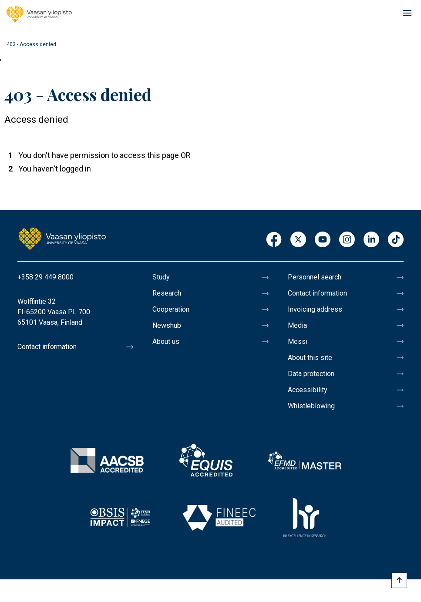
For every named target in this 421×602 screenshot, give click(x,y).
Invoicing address (315, 309)
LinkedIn (371, 240)
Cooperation (170, 309)
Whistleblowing (311, 406)
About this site (310, 357)
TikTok (396, 240)
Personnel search (314, 277)
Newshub (166, 325)
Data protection (311, 374)
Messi (297, 341)
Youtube (322, 240)
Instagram (347, 240)
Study (161, 277)
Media (297, 325)
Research (166, 293)
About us (165, 341)
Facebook (274, 240)
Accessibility (307, 390)
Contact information (47, 347)
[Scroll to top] (399, 580)
